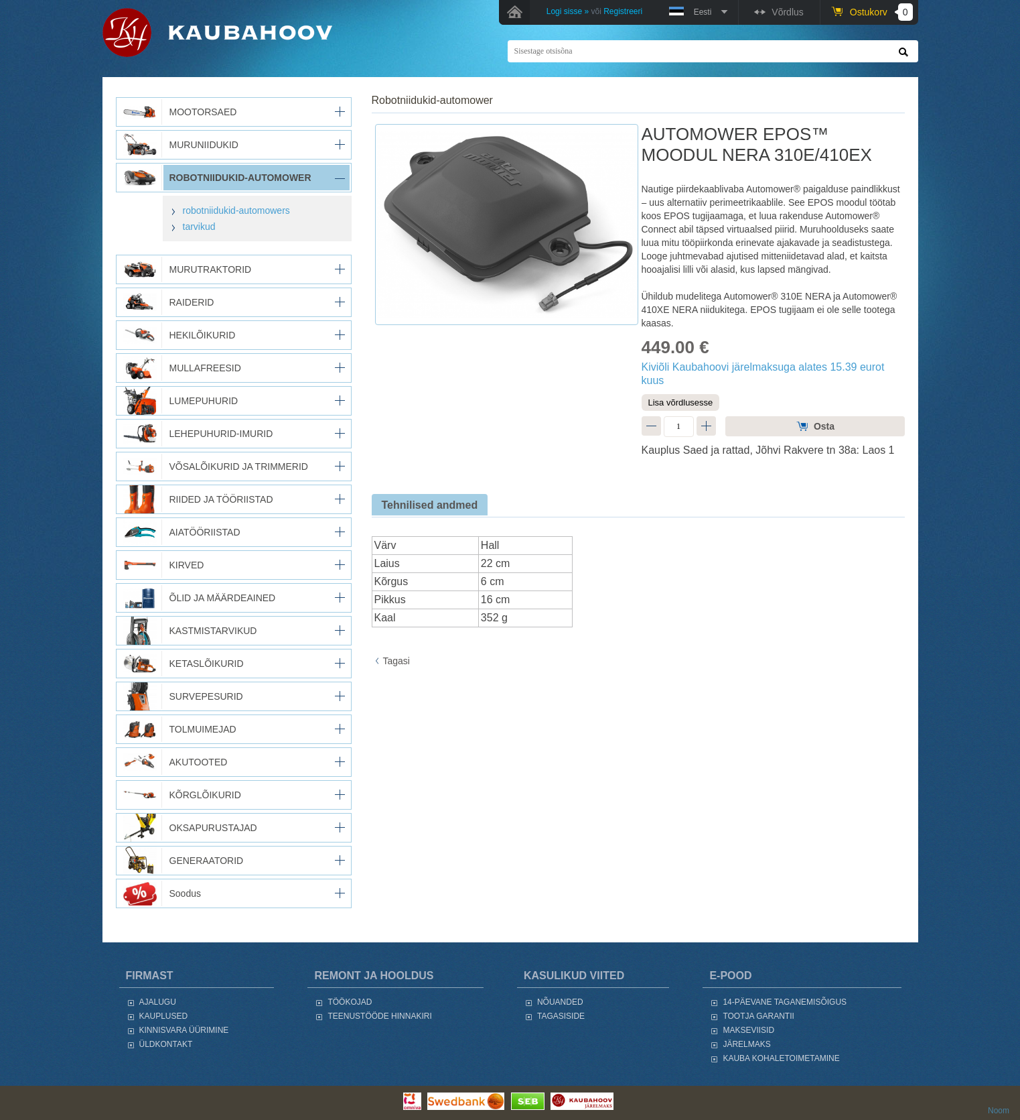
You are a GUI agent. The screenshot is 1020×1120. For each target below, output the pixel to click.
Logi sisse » (568, 11)
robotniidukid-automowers (236, 210)
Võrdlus (787, 12)
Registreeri (622, 11)
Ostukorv (881, 12)
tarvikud (199, 226)
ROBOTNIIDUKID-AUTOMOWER (432, 100)
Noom (998, 1110)
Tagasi (396, 661)
